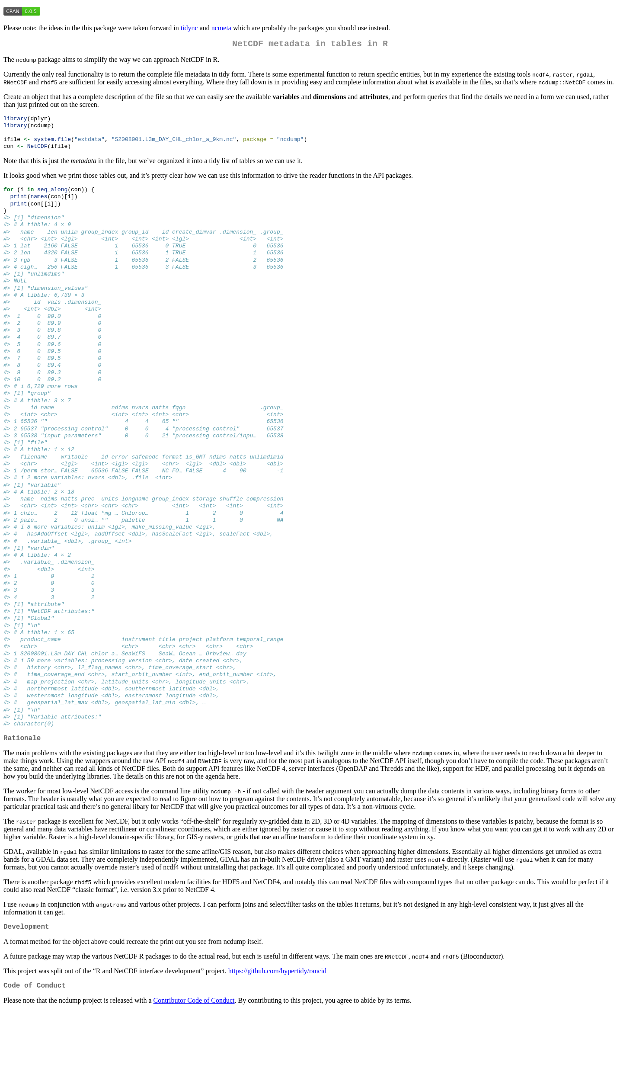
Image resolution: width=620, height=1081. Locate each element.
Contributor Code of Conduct (194, 1070)
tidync (189, 28)
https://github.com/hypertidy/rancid (277, 1039)
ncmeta (221, 28)
